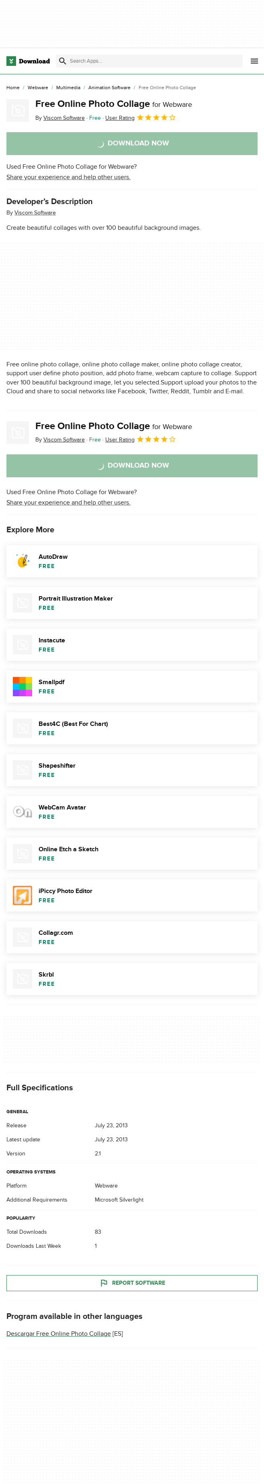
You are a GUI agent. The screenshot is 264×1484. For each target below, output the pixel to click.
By (60, 117)
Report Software (132, 1283)
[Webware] (38, 88)
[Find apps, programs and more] (149, 61)
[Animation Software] (109, 88)
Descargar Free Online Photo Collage (58, 1334)
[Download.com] (28, 61)
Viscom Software (35, 212)
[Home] (13, 88)
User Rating (140, 117)
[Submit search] (62, 61)
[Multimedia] (68, 88)
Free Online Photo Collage (113, 104)
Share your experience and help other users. (68, 177)
